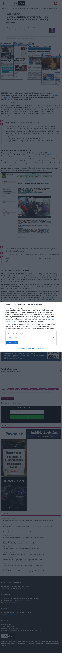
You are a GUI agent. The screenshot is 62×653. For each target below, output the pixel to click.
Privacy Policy (40, 348)
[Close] (58, 305)
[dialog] (31, 327)
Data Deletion (21, 348)
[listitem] (31, 334)
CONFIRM (12, 342)
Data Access (31, 348)
